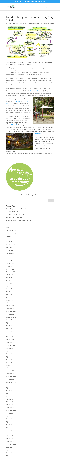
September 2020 (11, 277)
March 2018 (9, 334)
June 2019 (9, 291)
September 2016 (11, 382)
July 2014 (8, 455)
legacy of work (16, 101)
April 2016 (9, 396)
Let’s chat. (38, 133)
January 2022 (10, 269)
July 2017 (8, 357)
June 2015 (9, 424)
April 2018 (9, 331)
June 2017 (9, 359)
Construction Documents (36, 91)
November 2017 (11, 345)
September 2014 (11, 450)
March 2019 (9, 300)
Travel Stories (10, 253)
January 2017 (10, 371)
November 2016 (11, 376)
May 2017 (9, 362)
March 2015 (9, 433)
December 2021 (11, 272)
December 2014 (11, 441)
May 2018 (9, 328)
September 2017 (11, 351)
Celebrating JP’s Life (12, 211)
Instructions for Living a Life (14, 217)
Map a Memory (10, 239)
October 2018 (10, 314)
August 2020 (9, 280)
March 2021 (9, 275)
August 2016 (9, 385)
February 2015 (10, 436)
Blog (30, 23)
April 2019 (9, 297)
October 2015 (10, 413)
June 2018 (9, 325)
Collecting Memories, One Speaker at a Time (19, 220)
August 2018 (9, 320)
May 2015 (9, 427)
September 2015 (11, 416)
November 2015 (11, 410)
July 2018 (8, 323)
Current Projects (11, 233)
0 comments (50, 23)
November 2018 (11, 311)
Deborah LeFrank (13, 23)
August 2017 (9, 354)
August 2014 (9, 453)
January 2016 (10, 405)
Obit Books (9, 242)
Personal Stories (11, 244)
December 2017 (11, 342)
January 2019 (10, 306)
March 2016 (9, 399)
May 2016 (9, 393)
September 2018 (11, 317)
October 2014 (10, 447)
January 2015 (10, 439)
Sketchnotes (9, 247)
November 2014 (11, 444)
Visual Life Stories (13, 125)
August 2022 (9, 266)
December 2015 (11, 407)
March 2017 (9, 365)
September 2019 (11, 286)
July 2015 (8, 422)
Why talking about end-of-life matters (17, 209)
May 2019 (9, 294)
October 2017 (10, 348)
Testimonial (9, 250)
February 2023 (10, 263)
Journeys (8, 236)
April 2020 (9, 283)
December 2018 (11, 308)
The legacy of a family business (15, 214)
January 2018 (10, 340)
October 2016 (10, 379)
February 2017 (10, 368)
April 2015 (9, 430)
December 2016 (11, 373)
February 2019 (10, 303)
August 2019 (9, 289)
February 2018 (10, 337)
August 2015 (9, 419)
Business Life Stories (38, 23)
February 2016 (10, 402)
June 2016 (9, 390)
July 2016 (8, 388)
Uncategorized (10, 256)
